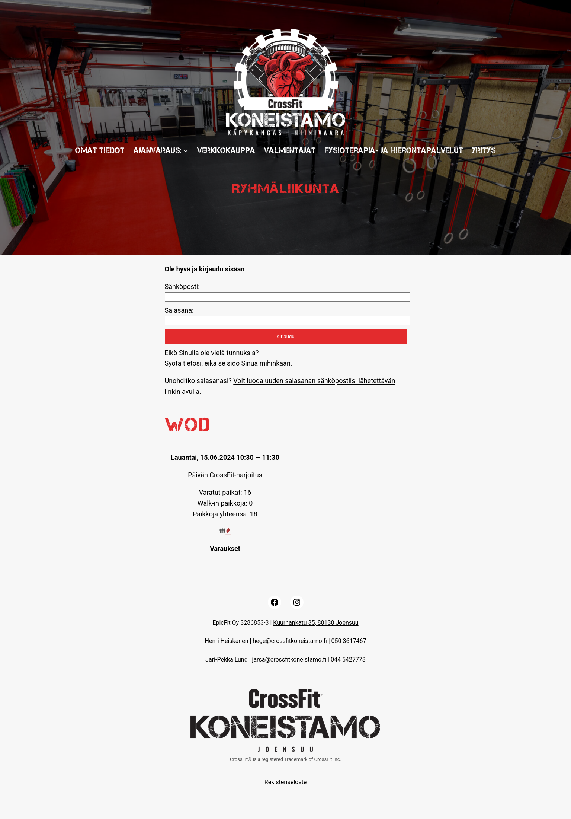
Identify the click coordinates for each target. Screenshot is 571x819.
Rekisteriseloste (285, 781)
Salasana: (179, 310)
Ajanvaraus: (158, 150)
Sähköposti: (182, 286)
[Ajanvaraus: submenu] (185, 150)
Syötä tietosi (183, 363)
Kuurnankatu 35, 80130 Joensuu (315, 622)
